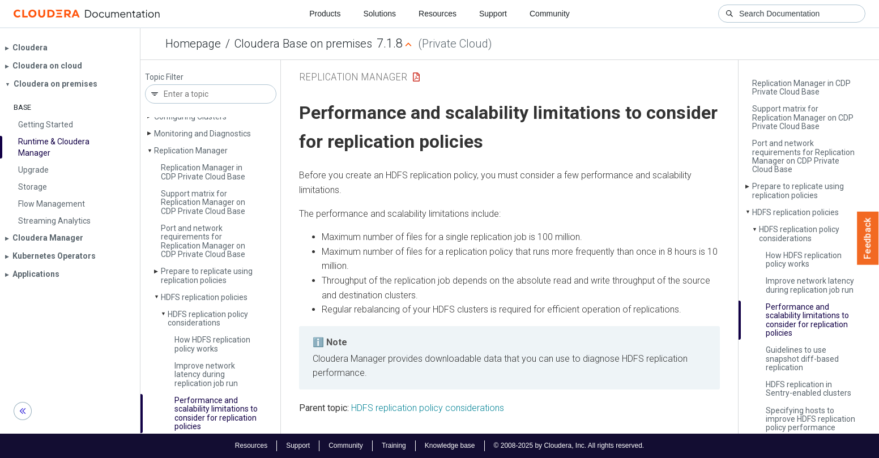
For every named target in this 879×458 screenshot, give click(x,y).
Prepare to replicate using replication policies (207, 275)
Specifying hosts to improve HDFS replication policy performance (810, 419)
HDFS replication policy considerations (208, 318)
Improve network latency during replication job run (206, 374)
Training (394, 446)
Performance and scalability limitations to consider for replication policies (216, 413)
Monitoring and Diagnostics (202, 133)
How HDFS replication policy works (212, 344)
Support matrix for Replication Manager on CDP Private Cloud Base (203, 202)
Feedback (868, 238)
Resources (437, 13)
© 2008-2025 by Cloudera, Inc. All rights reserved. (569, 446)
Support (493, 13)
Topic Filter (164, 77)
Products (324, 13)
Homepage (193, 43)
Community (550, 13)
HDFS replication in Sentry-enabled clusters (808, 388)
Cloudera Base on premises (303, 43)
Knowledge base (450, 446)
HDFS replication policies (204, 297)
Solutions (379, 13)
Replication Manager (191, 150)
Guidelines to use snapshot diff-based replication (802, 358)
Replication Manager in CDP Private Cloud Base (203, 172)
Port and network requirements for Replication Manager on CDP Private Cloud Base (203, 241)
